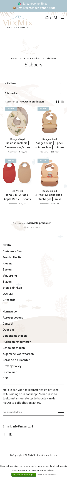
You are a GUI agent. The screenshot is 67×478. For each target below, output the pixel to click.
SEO (5, 378)
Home (14, 58)
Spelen (7, 270)
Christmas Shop (13, 251)
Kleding (8, 264)
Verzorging (10, 276)
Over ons (8, 330)
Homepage (10, 312)
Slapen (7, 282)
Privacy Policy (12, 366)
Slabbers (51, 58)
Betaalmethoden (14, 348)
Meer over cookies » (47, 474)
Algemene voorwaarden (18, 354)
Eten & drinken (32, 58)
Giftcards (9, 300)
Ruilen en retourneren (17, 342)
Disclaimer (10, 372)
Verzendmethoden (15, 336)
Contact (8, 324)
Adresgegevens (13, 318)
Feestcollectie (12, 257)
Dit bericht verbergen (23, 474)
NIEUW (7, 245)
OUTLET (8, 294)
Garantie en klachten (16, 360)
